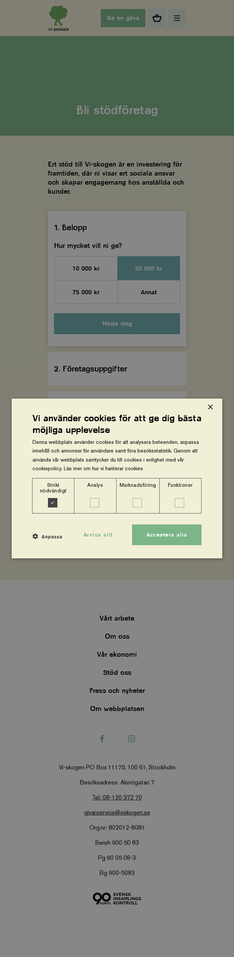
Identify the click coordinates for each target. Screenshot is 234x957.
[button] (47, 536)
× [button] (210, 407)
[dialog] (117, 478)
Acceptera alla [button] (166, 534)
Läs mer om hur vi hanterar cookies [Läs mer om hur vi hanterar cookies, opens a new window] (103, 468)
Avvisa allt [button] (97, 534)
